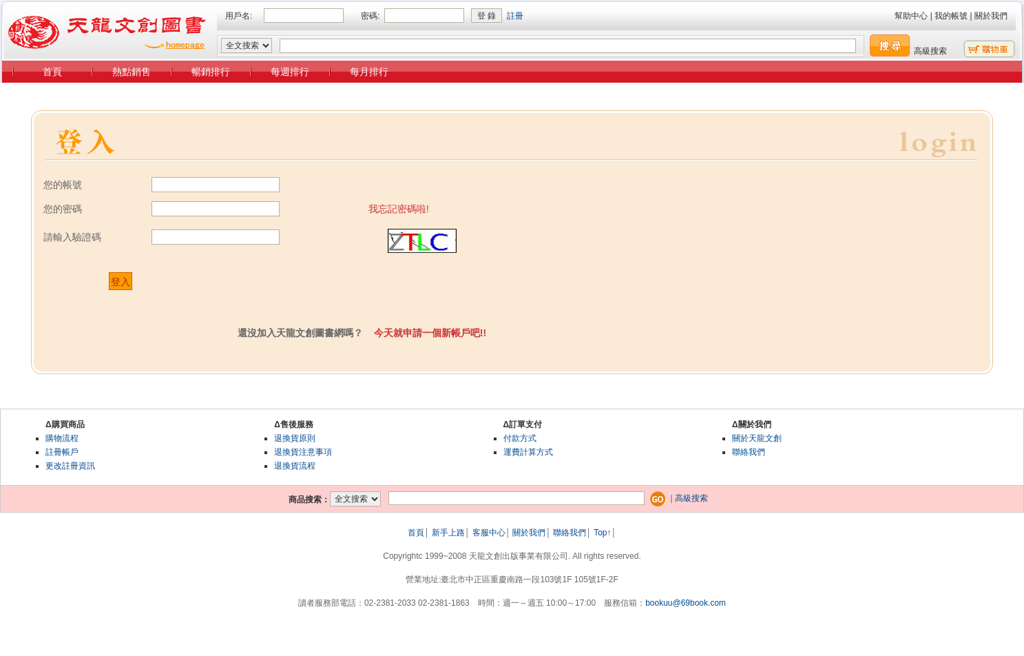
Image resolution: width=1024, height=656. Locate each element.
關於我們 (990, 16)
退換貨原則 (294, 438)
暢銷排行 (210, 71)
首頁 (52, 71)
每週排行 (290, 71)
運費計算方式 (528, 452)
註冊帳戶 (62, 452)
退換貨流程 (294, 466)
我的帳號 (951, 16)
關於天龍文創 (757, 438)
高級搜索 (930, 51)
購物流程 (62, 438)
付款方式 (519, 438)
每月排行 (369, 71)
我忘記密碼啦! (398, 208)
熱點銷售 (131, 71)
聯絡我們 (748, 452)
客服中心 (488, 532)
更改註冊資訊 (70, 466)
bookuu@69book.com (685, 603)
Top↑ (602, 532)
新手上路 (448, 532)
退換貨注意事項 (303, 452)
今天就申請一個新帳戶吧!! (430, 332)
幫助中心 (911, 16)
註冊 (515, 16)
